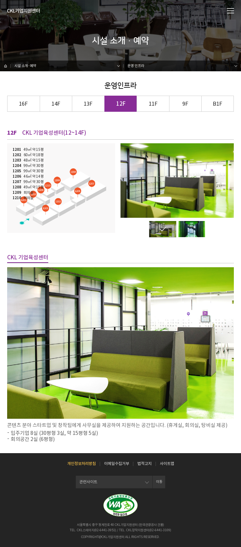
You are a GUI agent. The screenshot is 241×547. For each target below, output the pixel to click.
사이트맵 (167, 463)
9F (185, 103)
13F (88, 103)
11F (153, 103)
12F (121, 103)
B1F (217, 103)
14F (55, 103)
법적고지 (144, 463)
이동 (159, 481)
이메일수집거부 (116, 463)
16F (23, 103)
